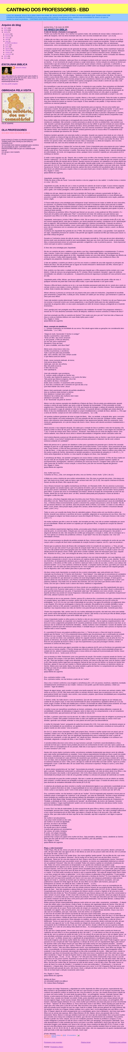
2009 (6, 32)
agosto (7, 48)
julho (7, 47)
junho (7, 45)
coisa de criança (20, 67)
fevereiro (8, 36)
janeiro (7, 34)
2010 (6, 56)
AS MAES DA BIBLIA (55, 29)
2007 (6, 28)
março (7, 37)
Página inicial (85, 1042)
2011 (6, 58)
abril (6, 39)
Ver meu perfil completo (10, 84)
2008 (6, 30)
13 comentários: (71, 1035)
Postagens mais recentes (53, 1042)
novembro (8, 54)
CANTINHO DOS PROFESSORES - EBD (47, 9)
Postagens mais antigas (117, 1042)
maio (7, 41)
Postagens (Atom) (56, 1047)
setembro (8, 50)
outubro (7, 52)
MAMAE (54, 1037)
